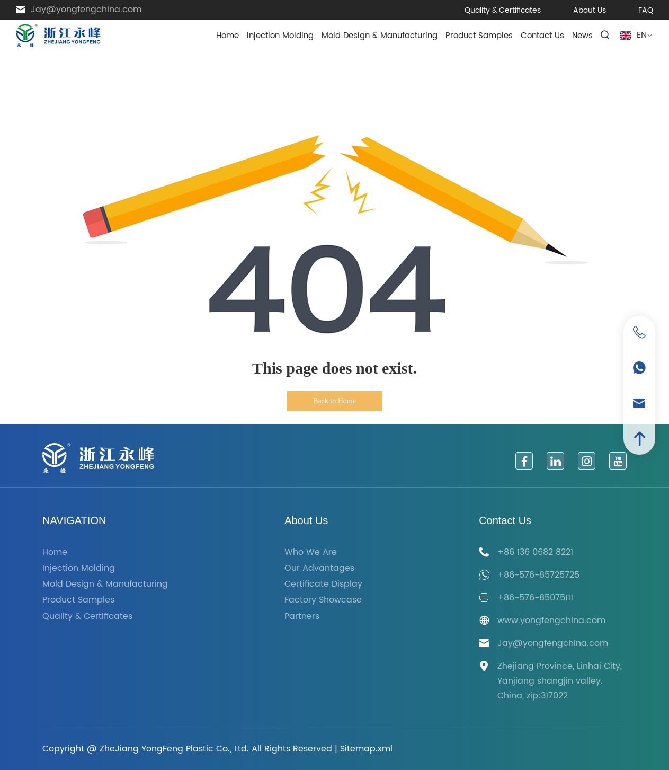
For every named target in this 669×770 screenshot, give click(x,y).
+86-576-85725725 (538, 575)
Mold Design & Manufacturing (380, 35)
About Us (589, 10)
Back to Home (334, 401)
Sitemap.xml (366, 749)
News (582, 35)
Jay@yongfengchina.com (86, 10)
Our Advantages (319, 568)
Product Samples (479, 35)
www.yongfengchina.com (551, 620)
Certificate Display (323, 584)
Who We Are (310, 552)
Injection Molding (280, 35)
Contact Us (542, 35)
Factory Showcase (323, 600)
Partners (301, 617)
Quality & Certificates (503, 10)
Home (227, 35)
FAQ (645, 10)
